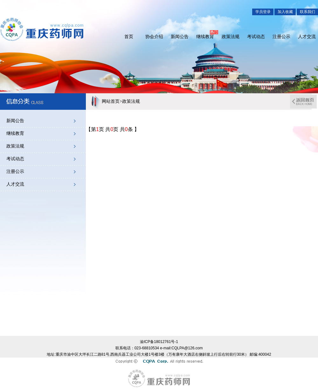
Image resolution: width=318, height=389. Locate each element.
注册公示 (281, 36)
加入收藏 (285, 12)
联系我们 (307, 12)
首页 (128, 36)
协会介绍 (154, 36)
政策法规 (230, 36)
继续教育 (205, 36)
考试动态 (256, 36)
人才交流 (307, 36)
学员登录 (263, 12)
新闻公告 (180, 36)
